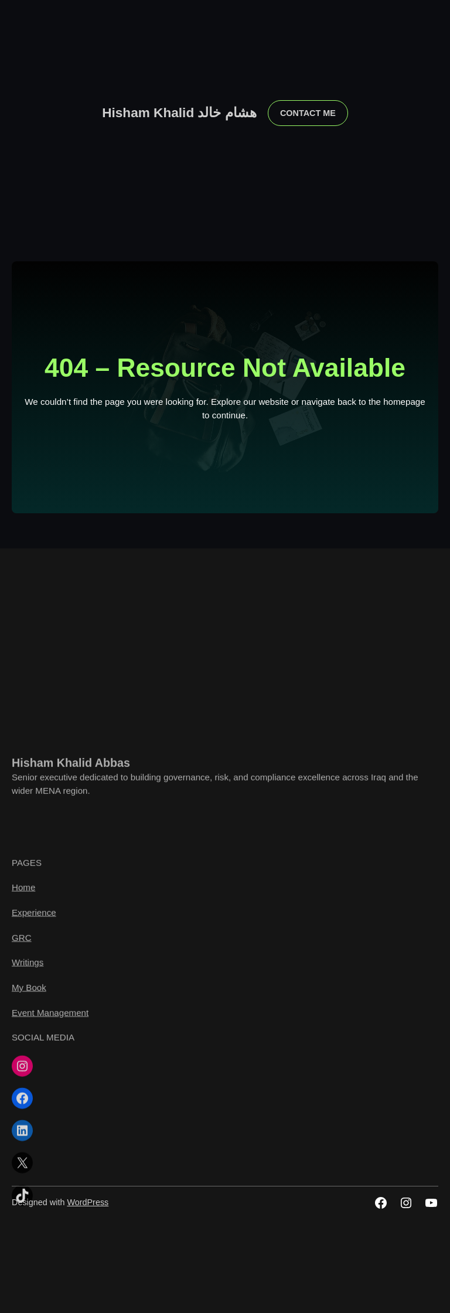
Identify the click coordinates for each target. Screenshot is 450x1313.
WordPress (87, 1202)
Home (23, 1098)
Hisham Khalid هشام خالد (179, 112)
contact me (308, 113)
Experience (34, 1123)
